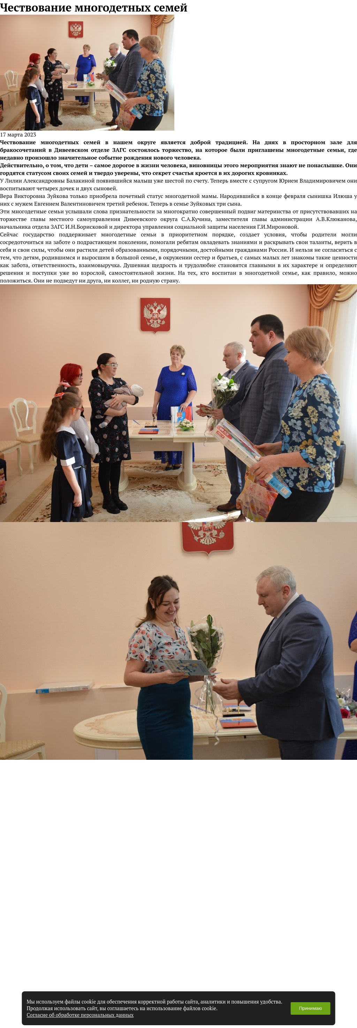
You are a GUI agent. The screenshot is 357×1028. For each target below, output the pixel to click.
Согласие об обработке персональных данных (80, 1015)
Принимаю (310, 1008)
